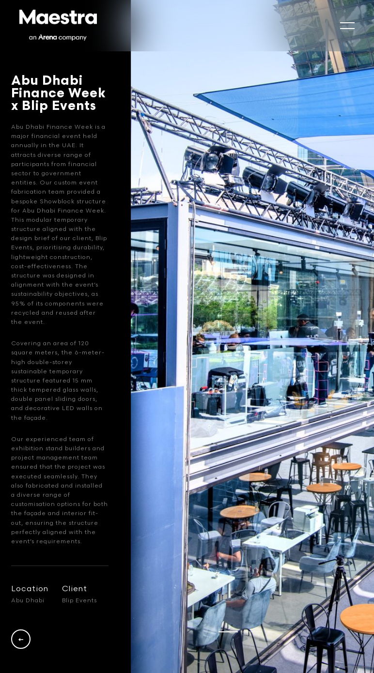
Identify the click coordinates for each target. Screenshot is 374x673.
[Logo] (58, 25)
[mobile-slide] (347, 25)
